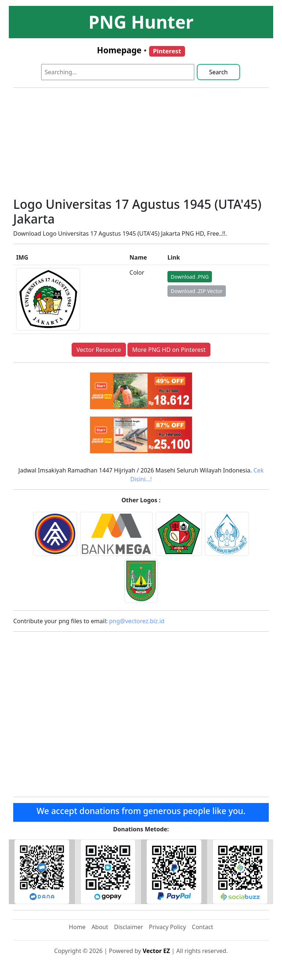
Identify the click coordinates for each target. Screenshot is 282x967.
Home (77, 927)
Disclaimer (128, 927)
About (99, 927)
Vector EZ (156, 951)
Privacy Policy (167, 927)
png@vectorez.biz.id (136, 621)
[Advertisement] (141, 145)
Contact (202, 927)
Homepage (119, 50)
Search (218, 72)
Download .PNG (190, 276)
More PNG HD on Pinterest (169, 350)
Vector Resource (98, 350)
